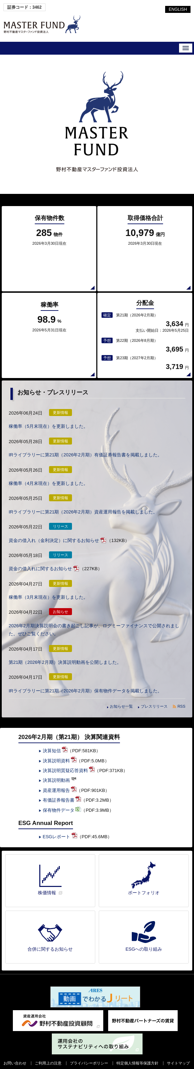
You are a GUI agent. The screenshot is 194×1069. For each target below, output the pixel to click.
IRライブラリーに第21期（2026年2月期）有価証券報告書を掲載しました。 (85, 446)
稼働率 (49, 308)
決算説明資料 (60, 752)
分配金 (145, 299)
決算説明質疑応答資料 (69, 762)
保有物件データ (62, 801)
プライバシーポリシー (89, 1055)
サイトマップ (178, 1055)
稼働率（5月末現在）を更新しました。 (48, 417)
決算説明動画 (60, 772)
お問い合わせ (14, 1055)
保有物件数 (49, 225)
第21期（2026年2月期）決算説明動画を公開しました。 (65, 654)
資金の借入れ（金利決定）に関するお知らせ (54, 532)
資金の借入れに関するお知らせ (40, 560)
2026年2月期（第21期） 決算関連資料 (69, 728)
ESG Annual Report (45, 814)
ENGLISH (178, 9)
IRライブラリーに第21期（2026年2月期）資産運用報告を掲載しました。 (83, 503)
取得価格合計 (145, 225)
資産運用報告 (60, 782)
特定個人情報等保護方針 (137, 1055)
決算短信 (55, 742)
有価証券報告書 (62, 791)
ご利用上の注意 (48, 1055)
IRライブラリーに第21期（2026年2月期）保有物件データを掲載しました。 (85, 682)
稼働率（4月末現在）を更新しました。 (48, 475)
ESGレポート (60, 828)
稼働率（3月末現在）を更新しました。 (48, 588)
